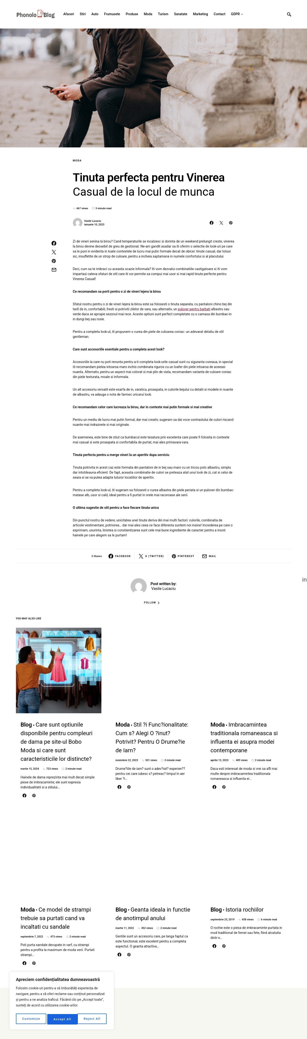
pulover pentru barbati (194, 309)
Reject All (62, 1019)
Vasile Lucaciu (92, 221)
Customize (31, 1019)
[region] (61, 1001)
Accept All (92, 1019)
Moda (77, 160)
